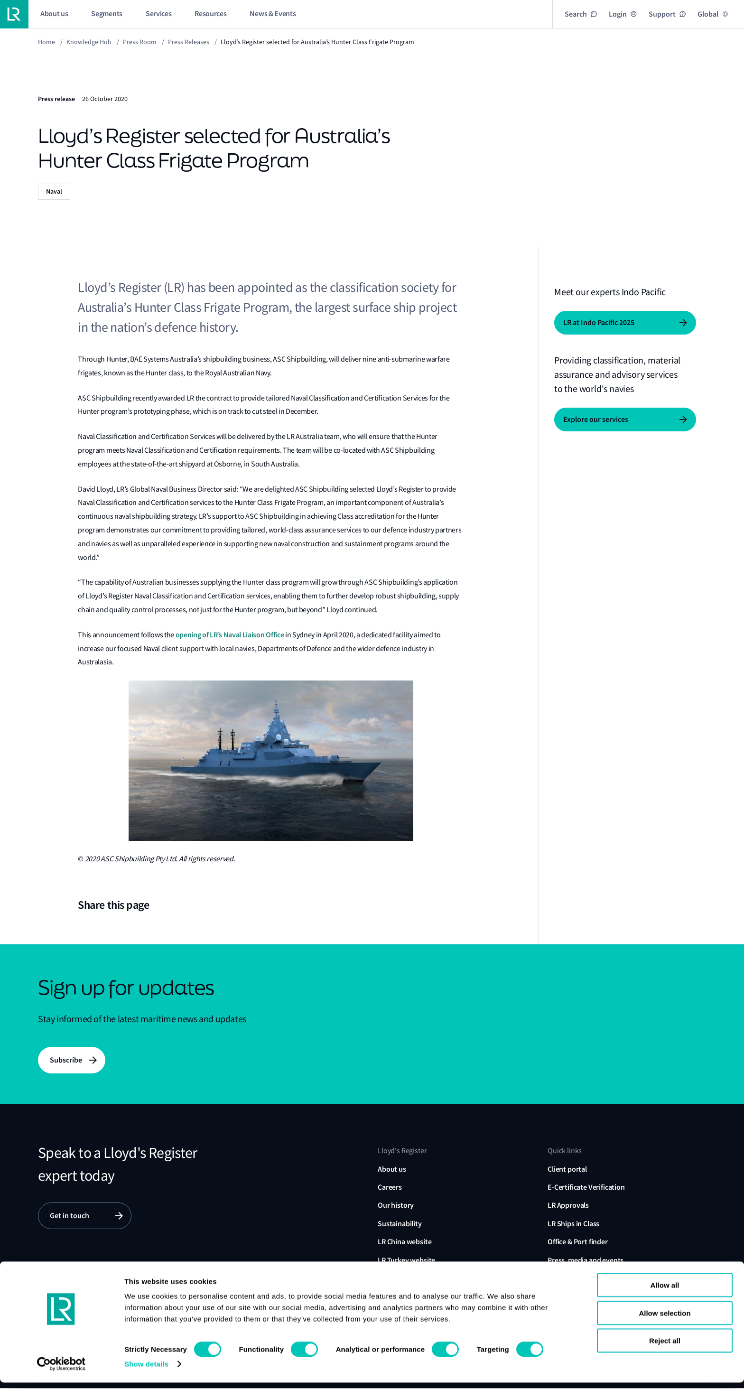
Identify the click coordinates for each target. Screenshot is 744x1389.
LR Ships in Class (573, 1225)
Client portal (567, 1170)
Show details (146, 1370)
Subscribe (66, 1060)
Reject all (664, 1347)
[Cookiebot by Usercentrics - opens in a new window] (61, 1370)
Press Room (140, 41)
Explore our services (595, 419)
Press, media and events (585, 1261)
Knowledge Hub (89, 41)
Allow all (665, 1291)
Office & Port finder (578, 1243)
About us (392, 1170)
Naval (54, 191)
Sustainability (400, 1225)
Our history (396, 1206)
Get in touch (69, 1217)
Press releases (188, 41)
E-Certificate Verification (586, 1188)
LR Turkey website (406, 1261)
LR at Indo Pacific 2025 (598, 322)
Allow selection (664, 1319)
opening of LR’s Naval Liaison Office (230, 635)
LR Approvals (568, 1206)
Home (46, 41)
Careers (390, 1188)
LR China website (404, 1243)
